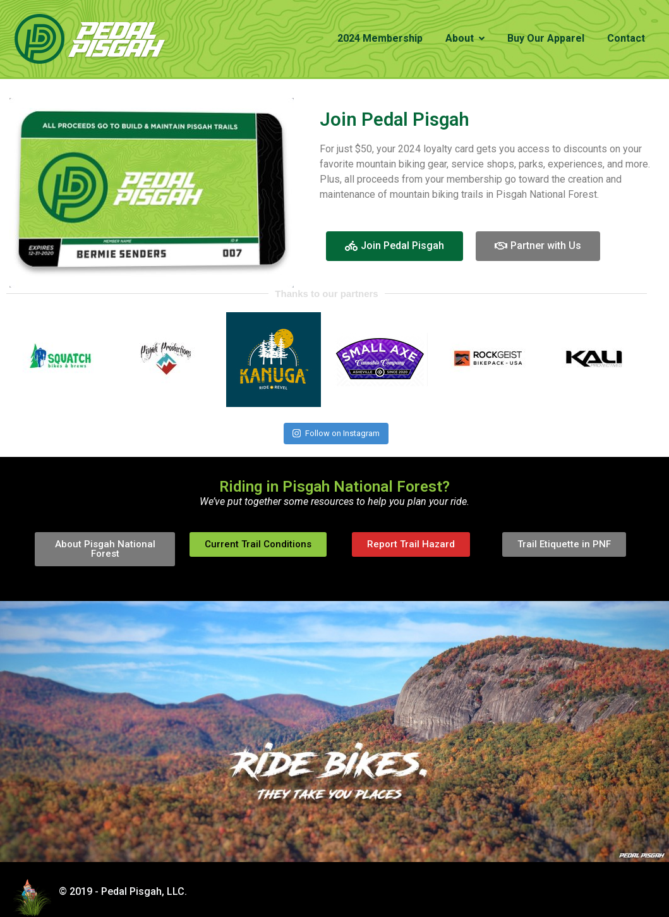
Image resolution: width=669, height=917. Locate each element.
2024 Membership (380, 38)
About (465, 38)
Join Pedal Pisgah (394, 119)
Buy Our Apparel (545, 38)
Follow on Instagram (336, 433)
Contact (626, 38)
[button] (394, 246)
